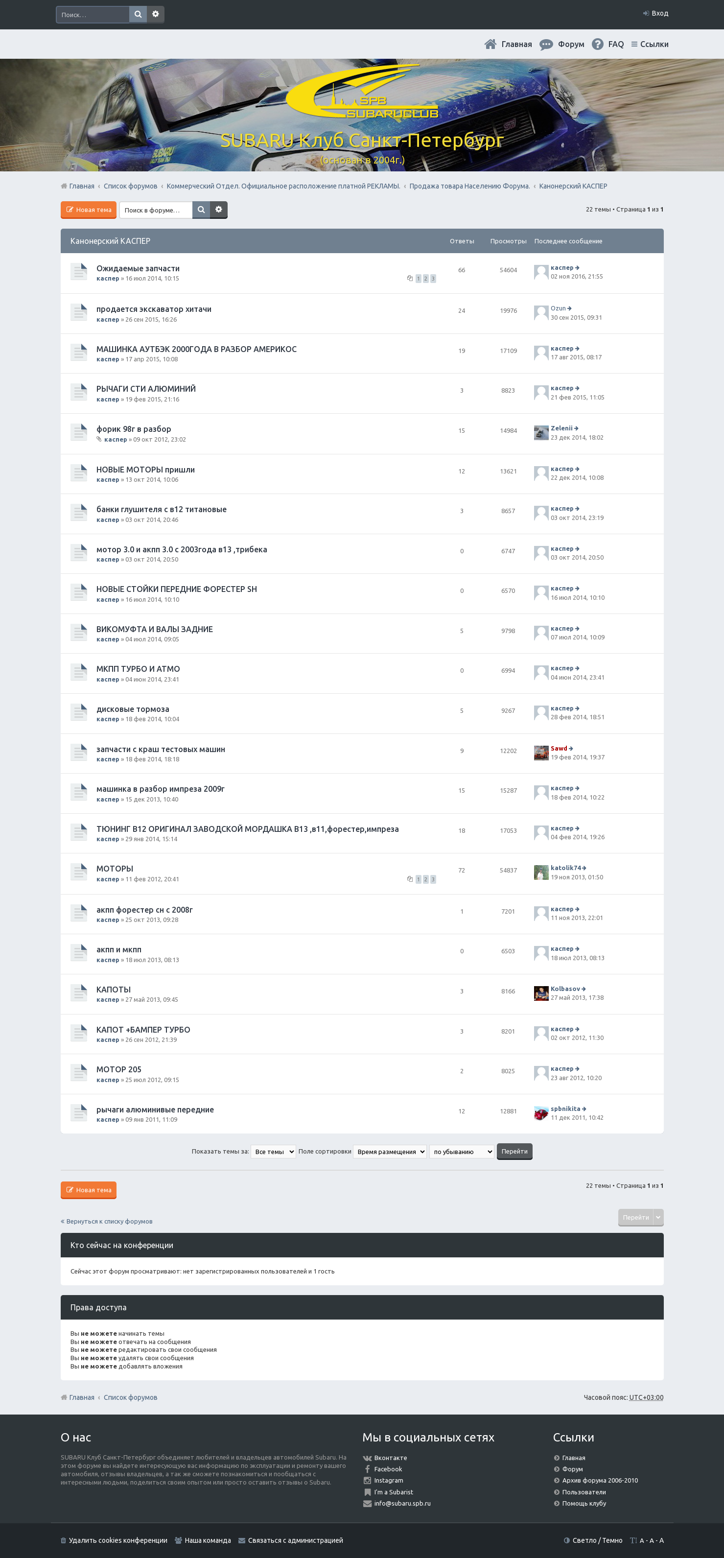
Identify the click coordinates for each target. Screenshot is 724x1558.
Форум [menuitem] (571, 44)
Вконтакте (390, 1457)
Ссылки (654, 44)
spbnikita (566, 1108)
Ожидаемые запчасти (138, 268)
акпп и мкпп (118, 949)
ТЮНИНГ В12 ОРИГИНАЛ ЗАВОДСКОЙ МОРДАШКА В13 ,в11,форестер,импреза (247, 829)
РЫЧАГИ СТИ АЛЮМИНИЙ (146, 388)
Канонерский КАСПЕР (110, 240)
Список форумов (131, 1397)
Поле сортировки (363, 1151)
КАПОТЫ (113, 989)
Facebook (388, 1468)
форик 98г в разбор (133, 429)
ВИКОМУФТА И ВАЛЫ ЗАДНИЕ (154, 629)
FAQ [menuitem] (616, 44)
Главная (517, 44)
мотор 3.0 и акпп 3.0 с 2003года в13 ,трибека (181, 549)
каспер (107, 278)
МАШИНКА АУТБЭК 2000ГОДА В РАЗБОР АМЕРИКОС (196, 349)
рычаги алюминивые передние (155, 1109)
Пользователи (584, 1491)
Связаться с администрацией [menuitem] (295, 1540)
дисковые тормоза (132, 709)
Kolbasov (565, 988)
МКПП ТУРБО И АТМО (138, 668)
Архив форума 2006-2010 (600, 1480)
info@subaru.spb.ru (402, 1503)
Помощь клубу (584, 1503)
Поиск (138, 15)
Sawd (559, 748)
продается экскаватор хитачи (153, 309)
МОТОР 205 (118, 1069)
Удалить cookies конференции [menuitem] (118, 1540)
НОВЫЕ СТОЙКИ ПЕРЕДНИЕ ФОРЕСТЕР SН (176, 589)
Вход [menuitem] (660, 13)
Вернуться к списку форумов (110, 1221)
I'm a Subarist (393, 1491)
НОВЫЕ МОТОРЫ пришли (145, 469)
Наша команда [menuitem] (208, 1540)
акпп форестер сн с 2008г (144, 909)
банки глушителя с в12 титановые (161, 509)
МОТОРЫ (114, 868)
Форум (572, 1468)
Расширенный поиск (155, 15)
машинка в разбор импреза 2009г (160, 788)
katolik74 (566, 868)
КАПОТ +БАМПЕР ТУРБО (143, 1029)
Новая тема (93, 209)
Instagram (388, 1480)
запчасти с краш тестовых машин (160, 749)
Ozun (558, 308)
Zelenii (562, 428)
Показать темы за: (244, 1151)
